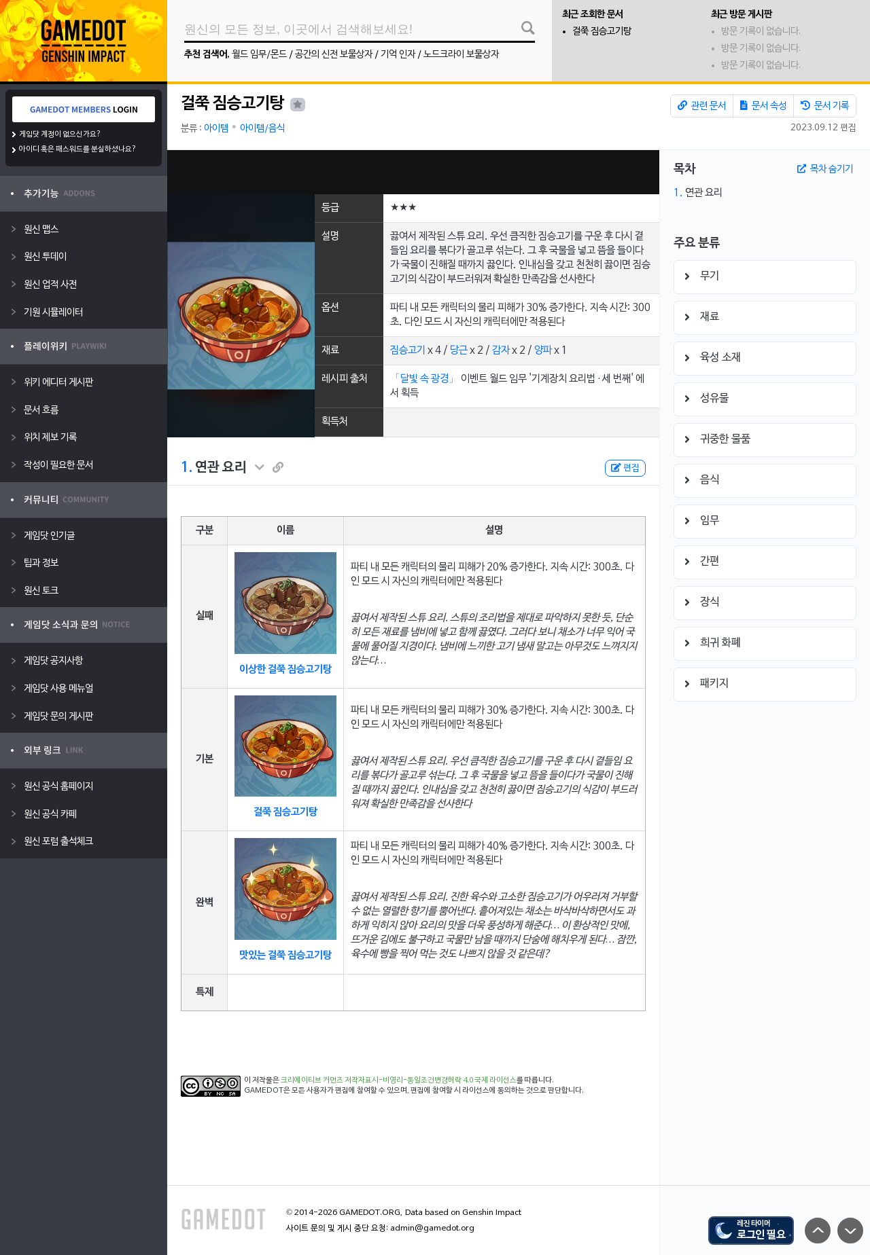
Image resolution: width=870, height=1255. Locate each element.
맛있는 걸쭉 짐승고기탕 (285, 955)
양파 (543, 350)
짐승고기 (407, 350)
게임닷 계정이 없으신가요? (60, 134)
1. (186, 467)
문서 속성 (763, 106)
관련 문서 (702, 106)
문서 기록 (825, 106)
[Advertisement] (413, 172)
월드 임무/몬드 (259, 55)
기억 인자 (398, 55)
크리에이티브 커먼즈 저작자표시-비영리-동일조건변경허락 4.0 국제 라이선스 (399, 1080)
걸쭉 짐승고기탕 (601, 31)
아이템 (216, 129)
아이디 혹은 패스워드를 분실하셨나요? (78, 149)
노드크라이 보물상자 (461, 55)
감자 (501, 350)
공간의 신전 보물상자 (333, 55)
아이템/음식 (262, 129)
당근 (459, 350)
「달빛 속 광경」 (424, 379)
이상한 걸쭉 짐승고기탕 (285, 669)
